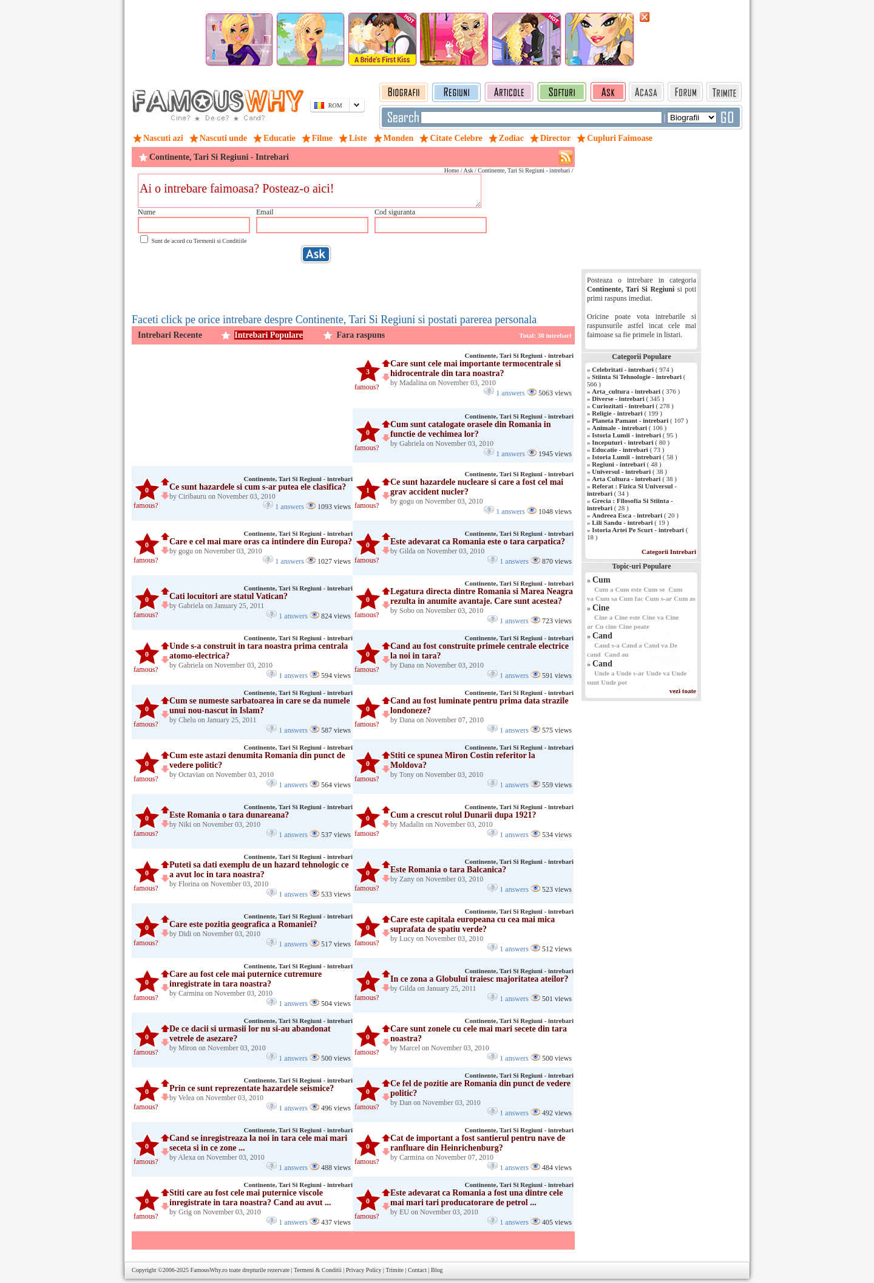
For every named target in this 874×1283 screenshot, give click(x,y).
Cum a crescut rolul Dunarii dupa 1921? (463, 814)
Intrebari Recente (170, 335)
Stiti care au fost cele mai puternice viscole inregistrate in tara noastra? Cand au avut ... (250, 1197)
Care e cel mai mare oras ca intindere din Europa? (260, 541)
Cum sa (606, 598)
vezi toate (682, 690)
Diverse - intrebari (618, 398)
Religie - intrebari (617, 413)
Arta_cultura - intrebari (626, 391)
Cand (602, 635)
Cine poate (633, 626)
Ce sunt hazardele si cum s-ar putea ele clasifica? (257, 486)
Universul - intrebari (621, 471)
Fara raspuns (360, 335)
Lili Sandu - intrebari (622, 522)
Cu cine (606, 626)
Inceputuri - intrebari (622, 442)
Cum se (654, 589)
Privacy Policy (364, 1270)
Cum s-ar (658, 598)
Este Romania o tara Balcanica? (448, 869)
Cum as (685, 598)
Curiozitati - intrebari (623, 405)
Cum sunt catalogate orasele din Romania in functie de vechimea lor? (470, 429)
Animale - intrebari (619, 427)
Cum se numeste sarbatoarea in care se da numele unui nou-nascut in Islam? (259, 705)
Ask (468, 170)
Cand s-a (607, 645)
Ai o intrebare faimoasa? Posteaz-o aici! (309, 191)
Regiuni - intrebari (618, 464)
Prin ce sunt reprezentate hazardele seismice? (251, 1088)
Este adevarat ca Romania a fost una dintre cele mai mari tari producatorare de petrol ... (476, 1197)
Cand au (617, 654)
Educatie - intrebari (620, 449)
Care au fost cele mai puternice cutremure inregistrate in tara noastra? (245, 979)
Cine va (653, 617)
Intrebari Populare (268, 335)
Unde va (657, 673)
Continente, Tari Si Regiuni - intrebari (519, 355)
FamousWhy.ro (208, 1270)
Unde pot (614, 682)
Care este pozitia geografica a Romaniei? (243, 924)
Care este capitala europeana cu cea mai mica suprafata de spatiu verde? (472, 924)
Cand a (632, 645)
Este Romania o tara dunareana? (229, 814)
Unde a (604, 673)
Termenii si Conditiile (220, 241)
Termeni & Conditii (318, 1270)
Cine (600, 607)
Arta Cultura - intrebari (626, 478)
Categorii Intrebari (669, 551)
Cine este (627, 617)
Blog (436, 1270)
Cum (601, 579)
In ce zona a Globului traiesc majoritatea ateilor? (479, 979)
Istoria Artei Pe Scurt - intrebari (638, 529)
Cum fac (631, 598)
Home (451, 170)
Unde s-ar (630, 673)
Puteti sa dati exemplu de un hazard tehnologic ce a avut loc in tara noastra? (259, 869)
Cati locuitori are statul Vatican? (228, 596)
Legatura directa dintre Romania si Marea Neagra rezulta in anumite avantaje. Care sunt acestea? (481, 596)
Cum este (628, 589)
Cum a (603, 589)
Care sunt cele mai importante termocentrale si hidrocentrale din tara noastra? (475, 368)
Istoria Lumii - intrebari (626, 435)
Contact (417, 1270)
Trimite (394, 1270)
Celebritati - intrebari (623, 369)
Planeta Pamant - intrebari (630, 420)
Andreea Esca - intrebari (627, 515)
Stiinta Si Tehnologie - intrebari (637, 376)
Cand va (656, 645)
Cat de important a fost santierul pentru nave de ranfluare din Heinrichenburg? (478, 1143)
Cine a (603, 617)
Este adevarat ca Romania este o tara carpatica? (477, 541)
